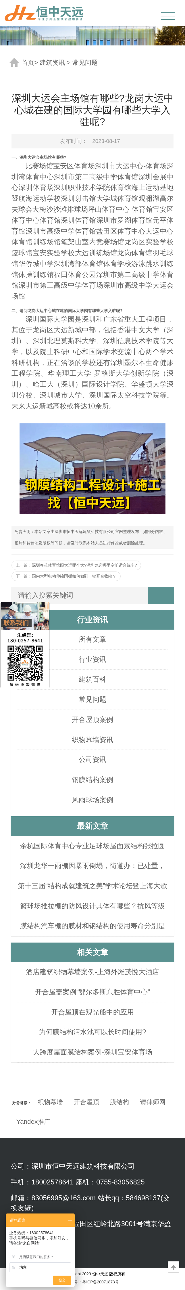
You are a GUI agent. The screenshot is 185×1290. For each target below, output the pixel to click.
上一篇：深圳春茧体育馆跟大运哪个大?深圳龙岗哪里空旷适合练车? (76, 565)
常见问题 (85, 62)
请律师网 (152, 1102)
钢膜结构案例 (92, 779)
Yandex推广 (33, 1121)
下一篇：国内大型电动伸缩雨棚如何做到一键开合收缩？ (66, 576)
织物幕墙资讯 (92, 740)
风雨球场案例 (92, 800)
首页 (28, 62)
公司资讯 (92, 759)
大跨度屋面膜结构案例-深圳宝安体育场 (92, 1052)
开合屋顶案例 (92, 719)
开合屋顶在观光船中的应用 (92, 1012)
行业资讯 (92, 659)
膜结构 (119, 1102)
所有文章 (92, 639)
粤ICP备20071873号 (100, 1282)
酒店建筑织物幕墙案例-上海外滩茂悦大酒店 (92, 972)
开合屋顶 (86, 1102)
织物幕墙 (50, 1102)
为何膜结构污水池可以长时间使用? (92, 1032)
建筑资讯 (52, 62)
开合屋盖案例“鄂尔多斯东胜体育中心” (92, 992)
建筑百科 (92, 679)
